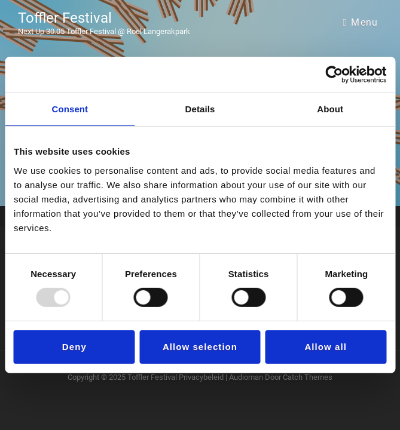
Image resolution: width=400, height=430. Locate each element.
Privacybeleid (201, 377)
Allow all (325, 347)
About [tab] (330, 109)
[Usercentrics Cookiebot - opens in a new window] (334, 75)
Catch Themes (307, 377)
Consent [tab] (69, 109)
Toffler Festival (65, 18)
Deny (74, 347)
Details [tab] (200, 109)
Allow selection (200, 347)
